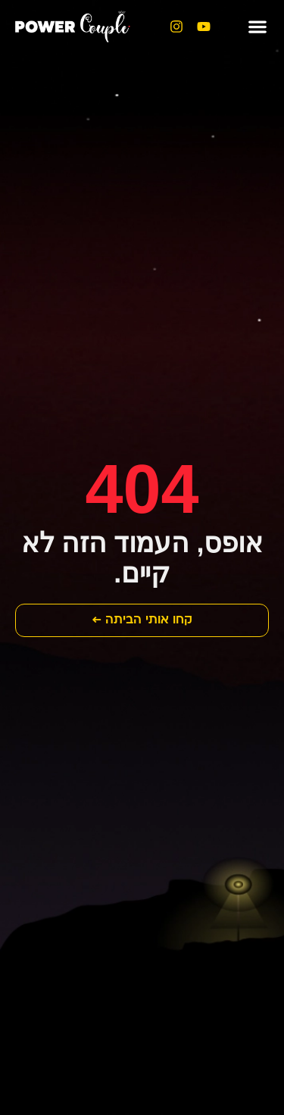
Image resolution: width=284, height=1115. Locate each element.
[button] (257, 27)
